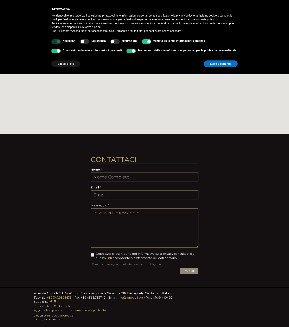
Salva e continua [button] (220, 63)
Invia (189, 323)
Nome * (96, 222)
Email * (96, 239)
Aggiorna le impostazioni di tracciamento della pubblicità (70, 310)
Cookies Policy (63, 306)
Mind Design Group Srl (61, 315)
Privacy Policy (42, 306)
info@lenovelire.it (130, 297)
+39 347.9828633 (59, 297)
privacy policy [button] (184, 15)
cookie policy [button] (206, 19)
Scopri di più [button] (66, 63)
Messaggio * (100, 257)
